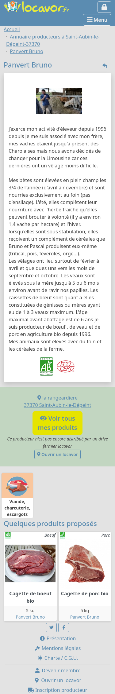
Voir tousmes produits (57, 423)
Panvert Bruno (30, 617)
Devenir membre (57, 670)
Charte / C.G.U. (57, 658)
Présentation (57, 638)
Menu (97, 19)
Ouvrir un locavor (57, 454)
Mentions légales (57, 648)
